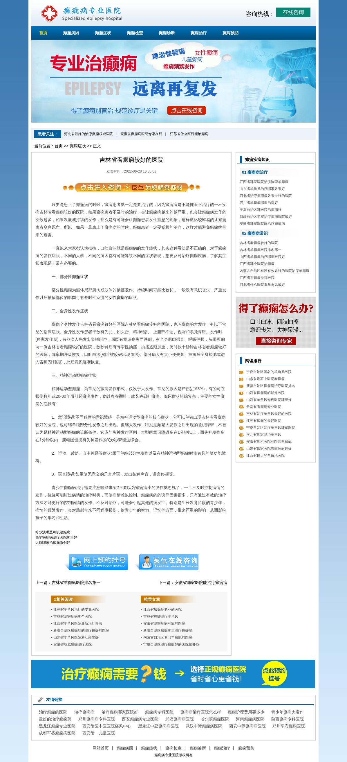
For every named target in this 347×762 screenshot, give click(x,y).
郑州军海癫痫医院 (288, 726)
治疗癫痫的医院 (53, 712)
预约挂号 (96, 562)
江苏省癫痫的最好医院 (263, 421)
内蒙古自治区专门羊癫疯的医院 (167, 637)
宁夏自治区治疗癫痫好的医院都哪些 (171, 644)
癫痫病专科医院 (159, 712)
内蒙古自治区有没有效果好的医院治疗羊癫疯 (274, 271)
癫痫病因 (71, 33)
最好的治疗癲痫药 (55, 719)
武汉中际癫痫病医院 (204, 726)
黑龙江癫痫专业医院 (57, 726)
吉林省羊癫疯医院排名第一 (76, 582)
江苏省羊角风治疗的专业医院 (76, 609)
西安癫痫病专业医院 (140, 719)
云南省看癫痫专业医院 (263, 407)
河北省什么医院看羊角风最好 (262, 285)
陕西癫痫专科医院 (287, 719)
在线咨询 (166, 562)
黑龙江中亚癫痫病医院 (158, 726)
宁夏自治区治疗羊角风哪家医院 (270, 428)
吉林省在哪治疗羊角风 (160, 616)
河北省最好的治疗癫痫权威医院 (88, 134)
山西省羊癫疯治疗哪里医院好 (262, 257)
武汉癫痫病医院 (179, 719)
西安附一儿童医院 (98, 733)
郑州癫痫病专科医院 (96, 719)
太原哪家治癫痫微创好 (52, 543)
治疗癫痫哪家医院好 (120, 712)
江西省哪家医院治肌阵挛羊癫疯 (264, 182)
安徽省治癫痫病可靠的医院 (164, 623)
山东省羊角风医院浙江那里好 (76, 637)
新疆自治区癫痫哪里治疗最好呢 (167, 630)
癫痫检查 (135, 33)
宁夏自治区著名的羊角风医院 (269, 372)
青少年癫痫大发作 (287, 712)
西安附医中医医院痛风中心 (106, 726)
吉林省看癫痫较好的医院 (259, 243)
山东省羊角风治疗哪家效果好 (262, 189)
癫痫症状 (103, 33)
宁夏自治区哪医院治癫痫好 (260, 210)
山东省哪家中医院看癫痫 (265, 379)
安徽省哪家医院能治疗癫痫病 (201, 582)
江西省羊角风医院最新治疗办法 (77, 623)
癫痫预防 (231, 33)
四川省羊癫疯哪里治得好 (259, 203)
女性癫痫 (117, 297)
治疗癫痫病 (84, 712)
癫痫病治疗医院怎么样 (200, 712)
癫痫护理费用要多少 (246, 712)
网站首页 (101, 748)
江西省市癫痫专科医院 (257, 278)
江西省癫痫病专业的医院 (162, 609)
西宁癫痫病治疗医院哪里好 (56, 537)
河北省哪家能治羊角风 (263, 435)
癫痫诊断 (167, 33)
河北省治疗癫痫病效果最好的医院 (266, 196)
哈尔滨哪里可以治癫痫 (52, 532)
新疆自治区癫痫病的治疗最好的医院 (81, 630)
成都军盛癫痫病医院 (57, 733)
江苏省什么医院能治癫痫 (189, 134)
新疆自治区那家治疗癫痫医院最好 (266, 217)
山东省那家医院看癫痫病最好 (269, 449)
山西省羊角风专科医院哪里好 (269, 400)
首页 (43, 33)
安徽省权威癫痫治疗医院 (72, 644)
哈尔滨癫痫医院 (215, 719)
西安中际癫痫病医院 (247, 726)
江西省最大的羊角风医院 (265, 455)
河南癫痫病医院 (250, 719)
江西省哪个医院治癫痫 (257, 264)
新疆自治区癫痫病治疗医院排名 (270, 386)
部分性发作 (90, 424)
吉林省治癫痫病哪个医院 (72, 616)
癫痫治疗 (199, 33)
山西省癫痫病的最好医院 (265, 393)
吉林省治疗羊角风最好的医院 (269, 414)
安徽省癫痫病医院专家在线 (141, 134)
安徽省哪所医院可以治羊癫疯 (269, 442)
